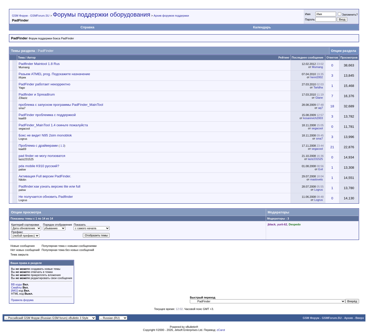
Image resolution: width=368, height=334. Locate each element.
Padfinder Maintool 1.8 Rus (39, 64)
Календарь (262, 27)
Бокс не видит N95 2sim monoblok (45, 135)
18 (332, 106)
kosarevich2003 (313, 118)
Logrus (23, 138)
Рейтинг (283, 57)
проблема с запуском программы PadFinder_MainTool (61, 105)
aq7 (320, 107)
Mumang (24, 67)
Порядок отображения (57, 224)
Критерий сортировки (25, 224)
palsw (22, 169)
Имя (307, 14)
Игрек (22, 77)
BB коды (16, 284)
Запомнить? (348, 14)
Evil (320, 169)
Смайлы (16, 287)
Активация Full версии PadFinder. (45, 176)
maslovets (316, 179)
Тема (21, 57)
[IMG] (14, 290)
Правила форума (22, 300)
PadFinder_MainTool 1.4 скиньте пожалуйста (53, 125)
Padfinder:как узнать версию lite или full (49, 186)
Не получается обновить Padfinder (46, 197)
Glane (319, 97)
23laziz (23, 97)
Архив (348, 317)
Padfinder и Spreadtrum (37, 94)
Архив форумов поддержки (171, 15)
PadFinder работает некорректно (44, 84)
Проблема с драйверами (38, 145)
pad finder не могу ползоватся (42, 156)
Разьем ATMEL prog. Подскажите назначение (54, 74)
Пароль (310, 19)
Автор (31, 57)
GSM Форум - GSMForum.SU (30, 15)
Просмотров (349, 57)
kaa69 (22, 118)
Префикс (17, 232)
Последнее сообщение (308, 57)
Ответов (332, 57)
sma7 (22, 108)
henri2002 (316, 77)
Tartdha (318, 87)
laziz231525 (26, 159)
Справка (87, 27)
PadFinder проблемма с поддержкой (47, 115)
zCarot (221, 329)
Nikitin (22, 179)
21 (332, 147)
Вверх (359, 317)
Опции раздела (343, 51)
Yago (22, 87)
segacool (24, 128)
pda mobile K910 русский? (39, 166)
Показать (80, 224)
